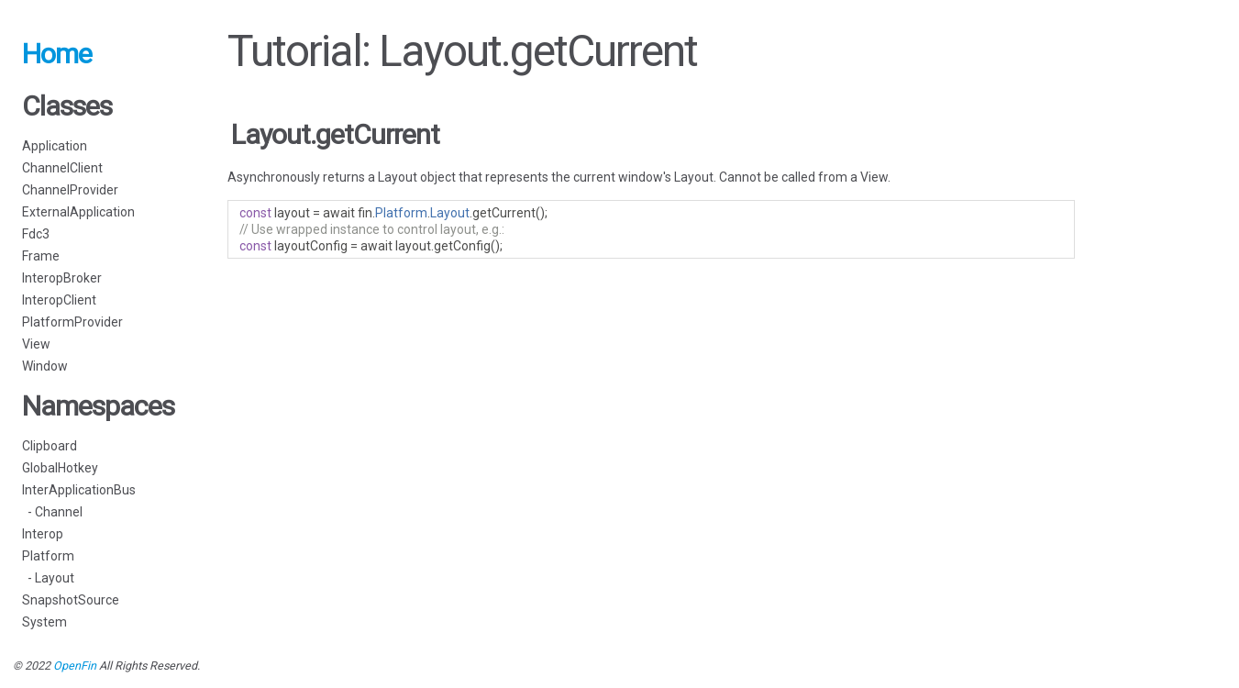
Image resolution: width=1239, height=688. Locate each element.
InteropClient (59, 300)
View (36, 344)
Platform (48, 556)
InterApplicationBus (79, 490)
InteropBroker (62, 278)
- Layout (48, 578)
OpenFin (74, 665)
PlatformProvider (72, 322)
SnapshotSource (70, 600)
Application (54, 146)
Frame (41, 256)
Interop (42, 534)
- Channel (52, 512)
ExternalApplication (78, 212)
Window (45, 366)
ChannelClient (62, 168)
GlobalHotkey (60, 468)
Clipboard (49, 445)
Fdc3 (36, 234)
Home (57, 54)
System (44, 622)
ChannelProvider (70, 190)
